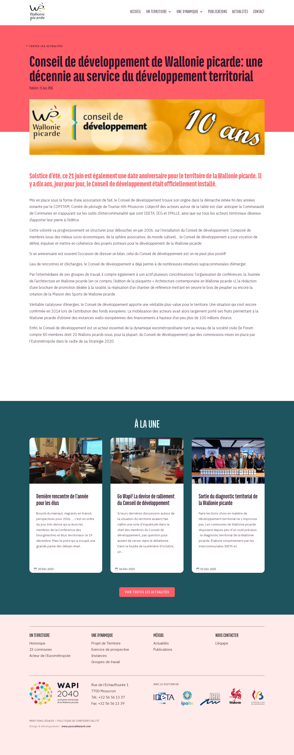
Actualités (240, 11)
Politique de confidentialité (78, 720)
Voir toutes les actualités (147, 592)
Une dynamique (187, 11)
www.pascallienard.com (76, 726)
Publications (217, 11)
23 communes (40, 649)
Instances (99, 655)
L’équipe (221, 643)
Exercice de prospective (110, 649)
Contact (259, 11)
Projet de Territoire (106, 643)
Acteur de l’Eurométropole (50, 655)
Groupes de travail (105, 662)
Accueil (135, 11)
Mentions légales (41, 720)
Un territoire (156, 11)
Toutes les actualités (46, 46)
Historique (37, 643)
